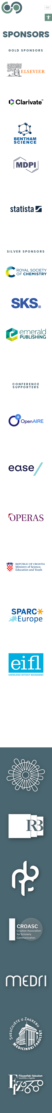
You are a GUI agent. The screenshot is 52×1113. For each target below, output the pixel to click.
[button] (48, 17)
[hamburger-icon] (47, 8)
